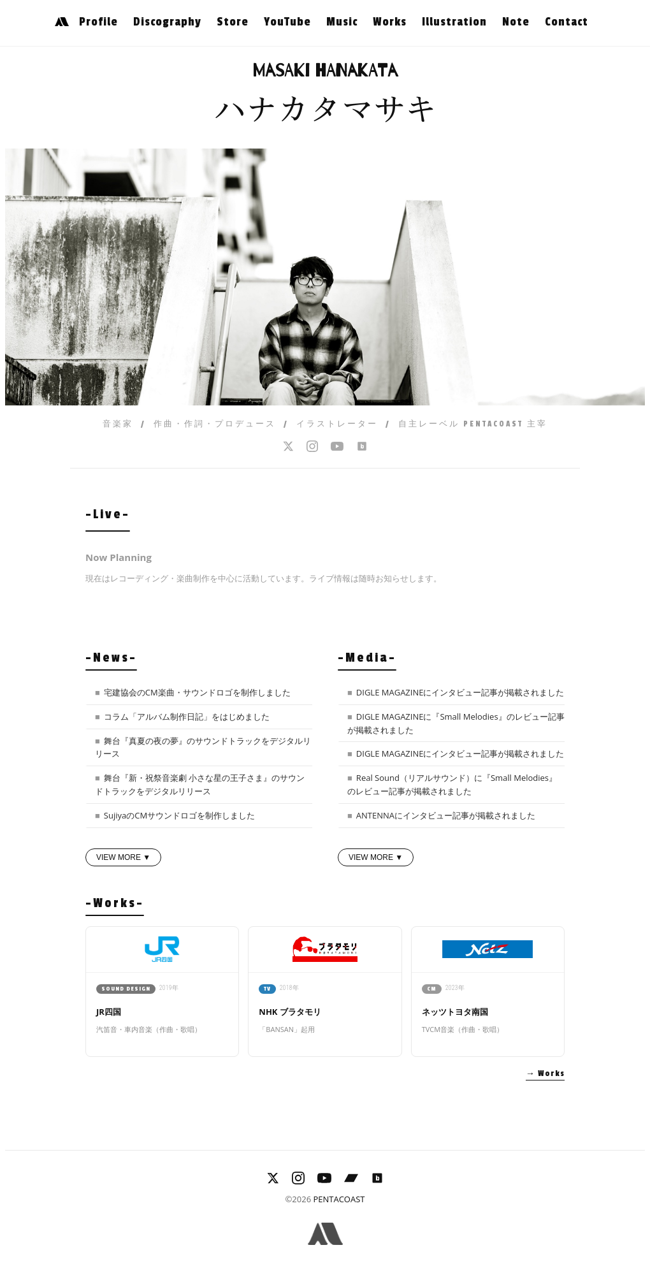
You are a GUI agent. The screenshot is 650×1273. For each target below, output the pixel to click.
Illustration (454, 22)
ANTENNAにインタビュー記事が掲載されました (445, 815)
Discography (167, 22)
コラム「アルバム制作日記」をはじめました (187, 716)
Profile (98, 22)
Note (516, 22)
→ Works (545, 1073)
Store (233, 22)
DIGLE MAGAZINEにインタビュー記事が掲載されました (460, 692)
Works (390, 22)
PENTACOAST (339, 1199)
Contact (566, 22)
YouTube (287, 22)
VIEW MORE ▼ (123, 857)
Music (342, 22)
